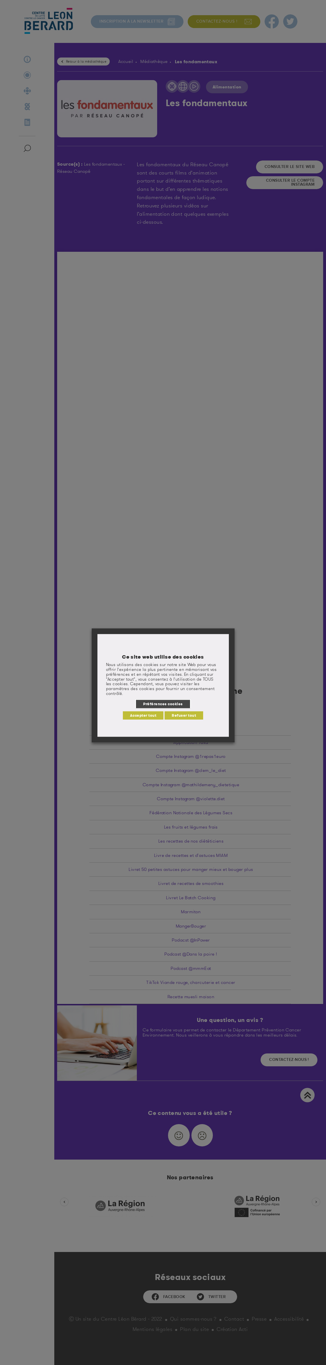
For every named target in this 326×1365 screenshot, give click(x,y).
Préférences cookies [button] (163, 704)
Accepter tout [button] (143, 715)
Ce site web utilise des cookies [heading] (163, 657)
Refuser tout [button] (184, 715)
